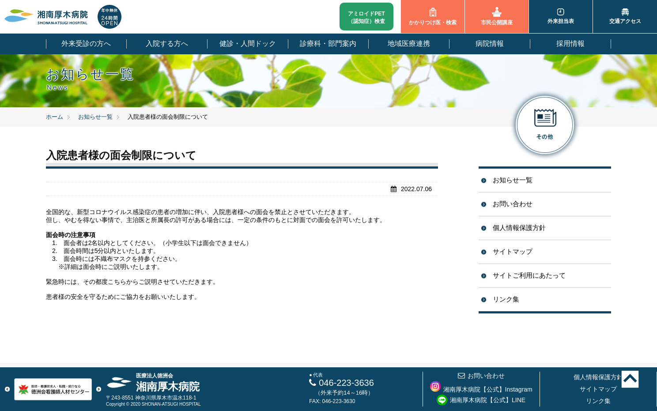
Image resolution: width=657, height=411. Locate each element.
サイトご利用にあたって (529, 275)
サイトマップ (512, 251)
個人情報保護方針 (519, 227)
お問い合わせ (512, 203)
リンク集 (506, 299)
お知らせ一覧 (512, 180)
